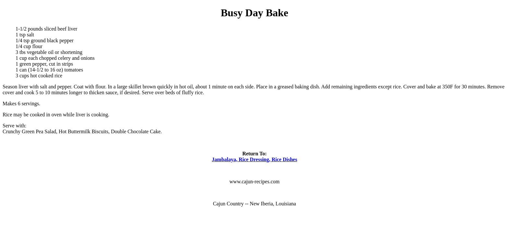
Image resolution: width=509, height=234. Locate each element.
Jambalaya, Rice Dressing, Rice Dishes (254, 159)
